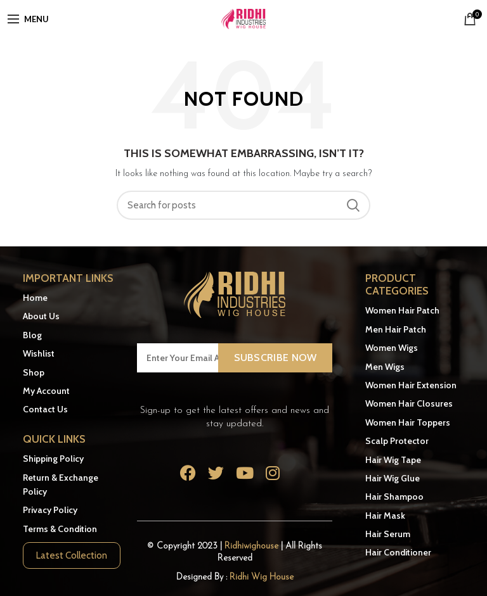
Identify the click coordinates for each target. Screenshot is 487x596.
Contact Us (45, 409)
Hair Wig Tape (393, 460)
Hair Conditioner (398, 552)
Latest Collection (71, 555)
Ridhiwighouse (252, 546)
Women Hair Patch (402, 310)
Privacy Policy (50, 510)
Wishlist (39, 353)
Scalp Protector (397, 441)
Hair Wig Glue (392, 478)
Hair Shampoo (394, 496)
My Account (46, 390)
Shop (33, 372)
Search (353, 205)
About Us (41, 316)
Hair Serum (387, 534)
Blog (32, 335)
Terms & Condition (60, 529)
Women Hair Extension (411, 385)
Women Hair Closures (409, 403)
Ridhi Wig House (262, 577)
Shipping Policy (53, 458)
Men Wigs (385, 366)
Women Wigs (391, 347)
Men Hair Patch (395, 329)
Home (35, 297)
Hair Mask (385, 515)
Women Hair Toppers (407, 422)
